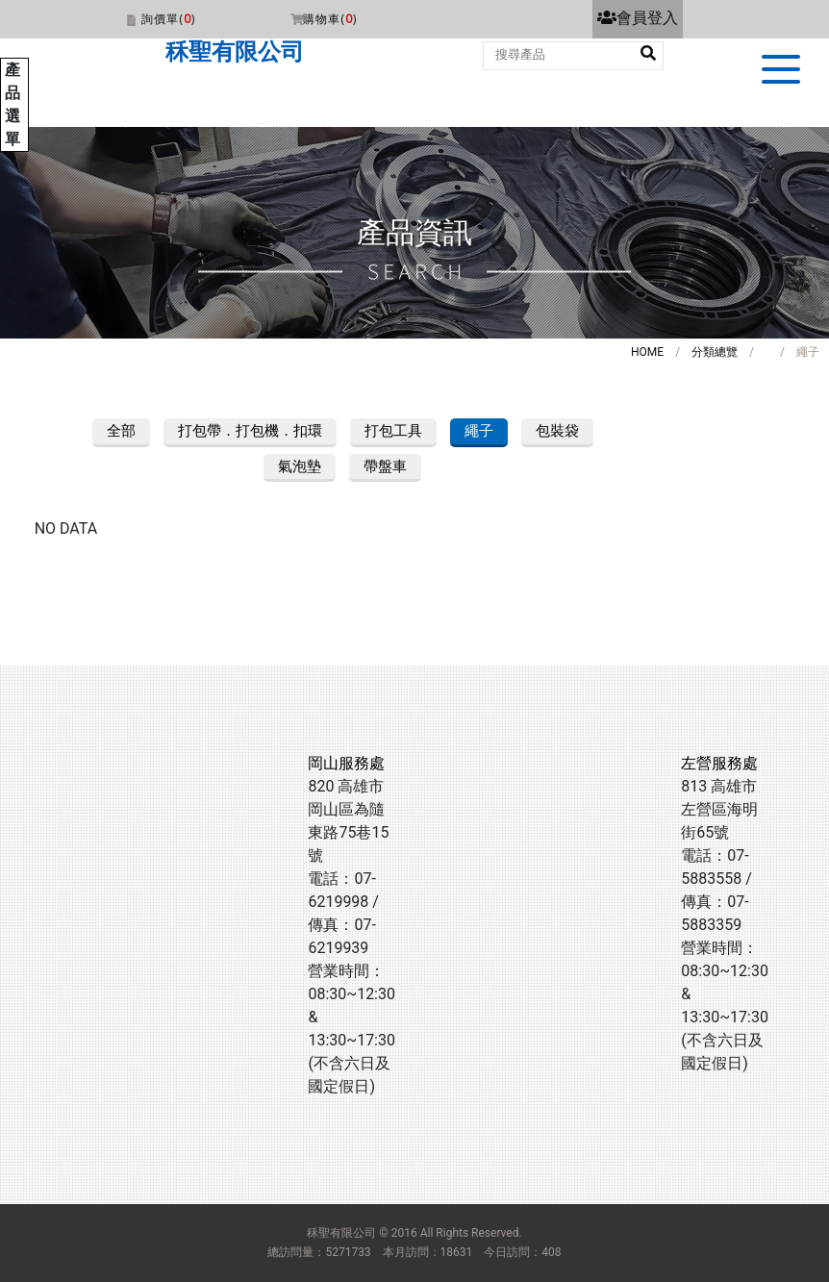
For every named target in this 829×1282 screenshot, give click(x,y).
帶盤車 (385, 466)
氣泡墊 (299, 466)
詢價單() (168, 19)
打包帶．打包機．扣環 (250, 431)
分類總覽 (714, 352)
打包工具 (393, 431)
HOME (647, 352)
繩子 (479, 431)
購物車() (330, 19)
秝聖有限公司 (234, 51)
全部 (121, 431)
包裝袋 (557, 431)
